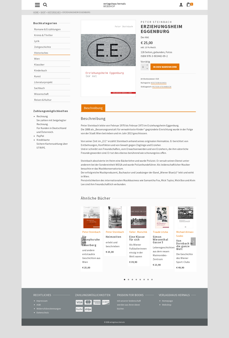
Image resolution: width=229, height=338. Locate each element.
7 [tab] (148, 279)
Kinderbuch (40, 70)
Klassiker (39, 64)
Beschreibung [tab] (93, 108)
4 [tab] (136, 279)
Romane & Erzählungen (47, 29)
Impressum (42, 300)
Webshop (166, 304)
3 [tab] (132, 279)
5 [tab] (140, 279)
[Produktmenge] (145, 67)
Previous (83, 241)
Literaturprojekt (43, 82)
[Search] (45, 5)
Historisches (158, 82)
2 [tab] (128, 279)
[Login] (181, 5)
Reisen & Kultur (42, 99)
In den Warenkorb (165, 66)
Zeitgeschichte (42, 46)
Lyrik (36, 41)
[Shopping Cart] (190, 5)
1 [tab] (124, 279)
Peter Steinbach (161, 86)
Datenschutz (43, 312)
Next (193, 241)
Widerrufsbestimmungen (49, 308)
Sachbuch (39, 88)
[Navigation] (37, 5)
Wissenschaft (41, 94)
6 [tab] (144, 279)
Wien (37, 58)
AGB (39, 304)
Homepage (167, 300)
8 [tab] (152, 279)
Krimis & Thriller (43, 35)
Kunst (37, 76)
